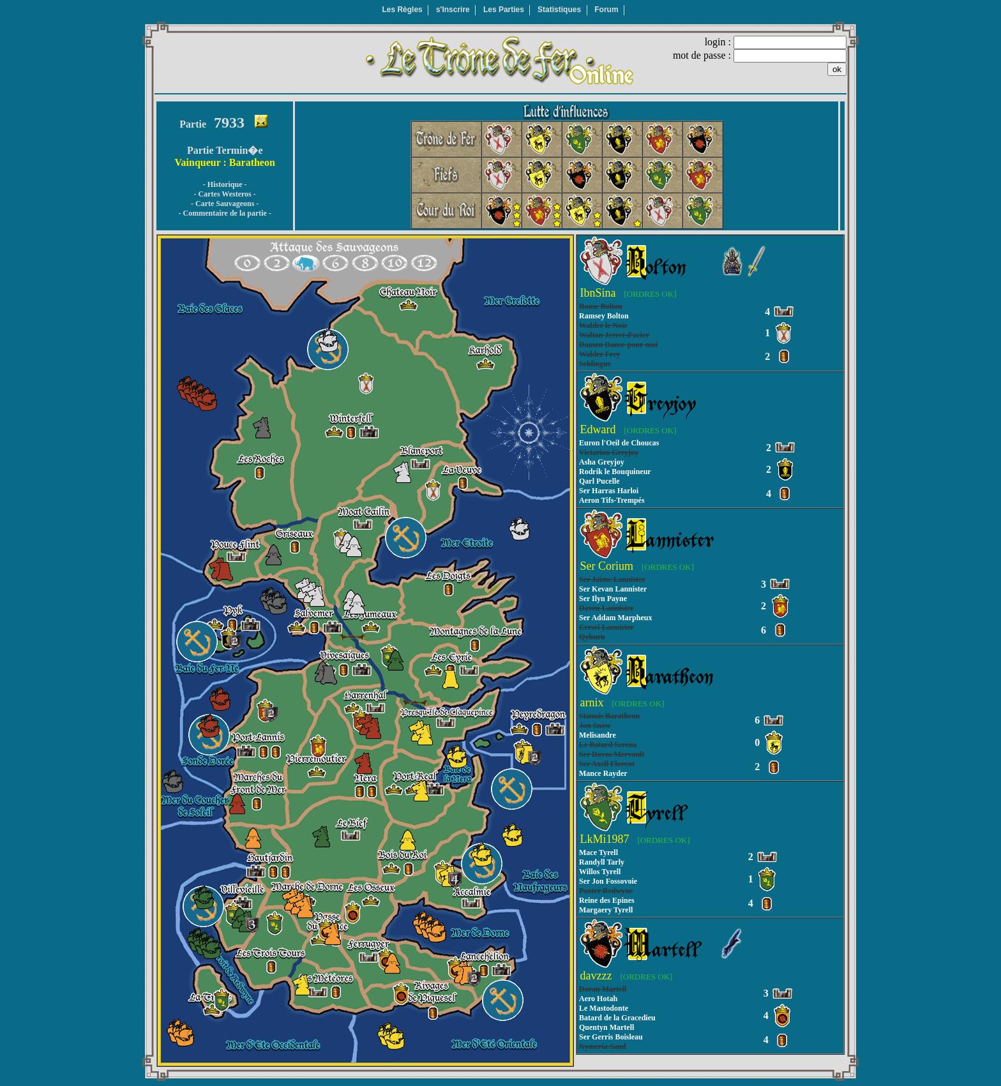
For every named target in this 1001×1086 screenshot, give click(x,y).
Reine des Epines (607, 900)
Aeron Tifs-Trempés (612, 500)
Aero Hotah (598, 998)
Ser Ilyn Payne (603, 598)
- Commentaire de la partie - (224, 213)
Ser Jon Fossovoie (608, 881)
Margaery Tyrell (606, 909)
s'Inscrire (453, 9)
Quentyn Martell (606, 1027)
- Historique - (225, 184)
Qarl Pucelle (599, 481)
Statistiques (559, 9)
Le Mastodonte (603, 1008)
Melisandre (597, 735)
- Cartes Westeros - (225, 194)
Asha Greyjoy (601, 461)
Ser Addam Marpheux (615, 617)
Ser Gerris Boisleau (611, 1036)
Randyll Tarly (601, 862)
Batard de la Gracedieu (617, 1017)
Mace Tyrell (598, 852)
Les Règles (402, 9)
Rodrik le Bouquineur (615, 471)
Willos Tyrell (600, 871)
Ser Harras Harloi (608, 490)
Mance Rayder (603, 773)
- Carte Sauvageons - (225, 203)
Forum (606, 9)
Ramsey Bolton (604, 315)
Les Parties (503, 9)
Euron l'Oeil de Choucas (619, 442)
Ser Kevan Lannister (613, 588)
